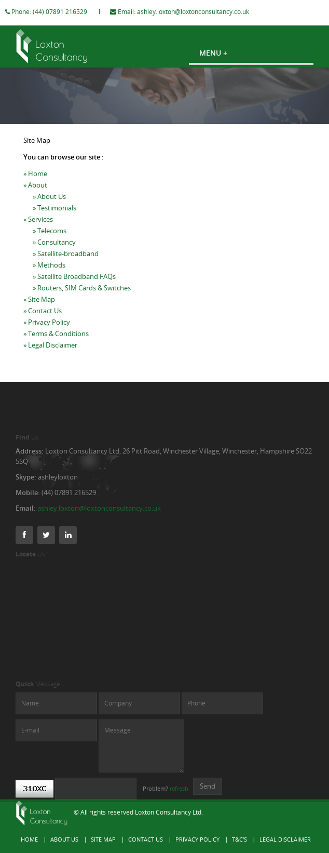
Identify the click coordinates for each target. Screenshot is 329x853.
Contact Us (145, 839)
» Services (38, 229)
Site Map (103, 839)
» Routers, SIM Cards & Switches (82, 298)
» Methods (49, 275)
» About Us (49, 206)
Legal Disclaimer (285, 839)
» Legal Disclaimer (50, 355)
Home (29, 839)
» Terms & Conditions (56, 344)
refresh (179, 788)
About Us (64, 839)
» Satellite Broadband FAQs (74, 286)
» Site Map (39, 309)
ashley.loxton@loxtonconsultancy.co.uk (203, 11)
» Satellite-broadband (66, 264)
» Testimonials (54, 218)
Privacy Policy (197, 839)
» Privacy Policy (46, 332)
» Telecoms (49, 241)
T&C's (239, 839)
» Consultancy (54, 252)
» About (35, 195)
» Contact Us (42, 321)
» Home (35, 184)
